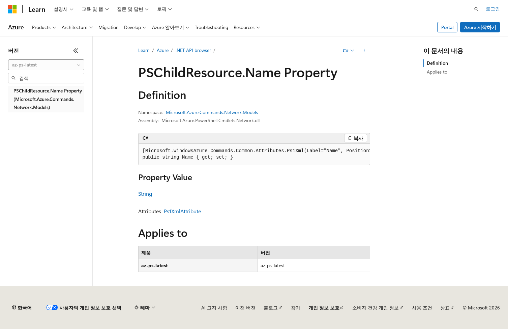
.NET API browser (193, 50)
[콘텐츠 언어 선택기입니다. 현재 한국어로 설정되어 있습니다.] (22, 307)
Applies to (437, 71)
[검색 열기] (476, 9)
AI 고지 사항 (214, 307)
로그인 (493, 8)
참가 (295, 307)
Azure (163, 50)
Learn (144, 50)
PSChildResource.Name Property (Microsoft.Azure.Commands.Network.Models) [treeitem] (47, 98)
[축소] (75, 51)
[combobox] (46, 64)
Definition (437, 63)
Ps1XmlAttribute (182, 211)
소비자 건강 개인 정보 (375, 307)
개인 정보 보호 (323, 307)
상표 (445, 307)
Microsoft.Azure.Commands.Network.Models (212, 112)
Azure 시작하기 (480, 27)
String (145, 193)
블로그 (271, 307)
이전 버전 (245, 307)
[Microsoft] (12, 9)
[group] (254, 154)
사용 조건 (422, 307)
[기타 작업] (364, 50)
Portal (447, 27)
